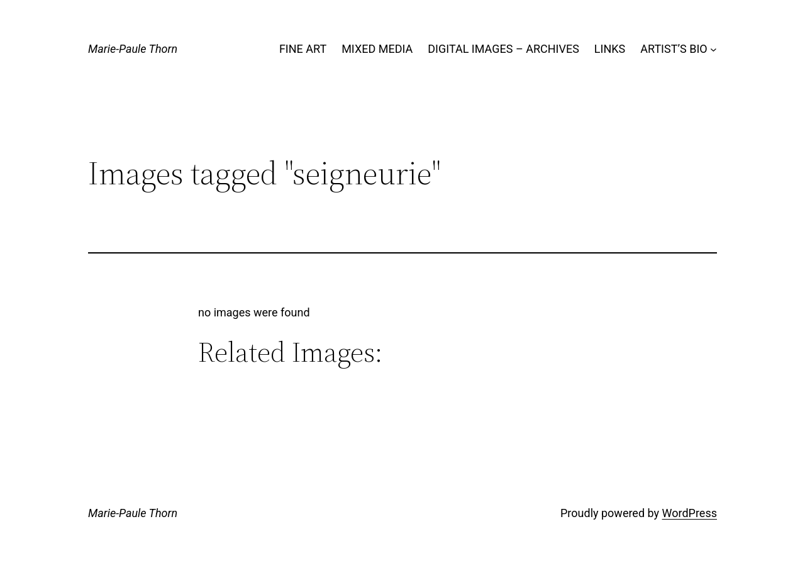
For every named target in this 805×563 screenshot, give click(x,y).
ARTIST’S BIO (673, 48)
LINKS (609, 48)
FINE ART (302, 48)
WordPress (689, 513)
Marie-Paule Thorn (132, 48)
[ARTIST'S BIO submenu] (713, 49)
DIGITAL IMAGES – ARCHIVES (503, 48)
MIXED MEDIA (377, 48)
